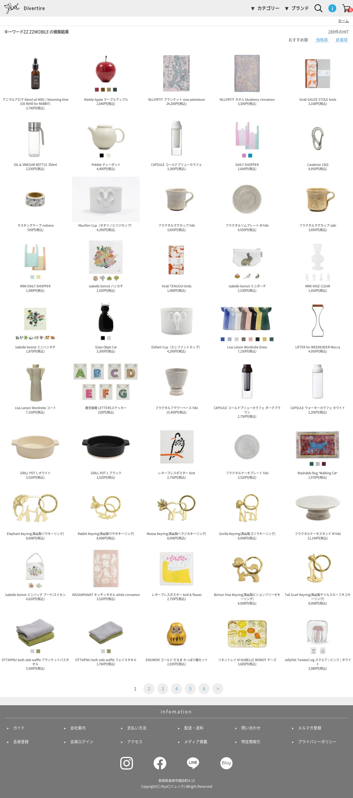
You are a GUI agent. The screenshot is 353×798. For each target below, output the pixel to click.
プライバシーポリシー (317, 742)
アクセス (135, 742)
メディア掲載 (195, 742)
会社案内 (78, 728)
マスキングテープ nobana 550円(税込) (35, 204)
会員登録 (21, 742)
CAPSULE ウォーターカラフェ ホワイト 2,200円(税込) (318, 386)
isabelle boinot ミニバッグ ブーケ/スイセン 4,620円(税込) (35, 573)
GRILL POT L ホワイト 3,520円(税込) (35, 451)
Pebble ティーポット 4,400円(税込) (106, 143)
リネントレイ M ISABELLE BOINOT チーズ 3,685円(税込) (247, 638)
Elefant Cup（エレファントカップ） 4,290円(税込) (176, 325)
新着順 (341, 40)
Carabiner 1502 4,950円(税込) (318, 143)
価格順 (322, 40)
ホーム (343, 21)
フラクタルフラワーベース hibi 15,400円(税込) (176, 386)
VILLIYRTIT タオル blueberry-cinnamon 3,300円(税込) (247, 78)
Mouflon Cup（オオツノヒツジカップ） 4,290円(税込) (106, 204)
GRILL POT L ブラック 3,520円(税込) (106, 451)
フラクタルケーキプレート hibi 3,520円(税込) (247, 451)
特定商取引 (251, 742)
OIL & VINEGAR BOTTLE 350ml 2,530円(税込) (35, 143)
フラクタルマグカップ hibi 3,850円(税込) (176, 204)
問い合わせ (251, 728)
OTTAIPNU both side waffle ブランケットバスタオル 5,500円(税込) (35, 640)
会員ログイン (81, 742)
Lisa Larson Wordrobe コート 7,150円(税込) (35, 386)
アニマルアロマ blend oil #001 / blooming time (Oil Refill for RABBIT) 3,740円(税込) (35, 80)
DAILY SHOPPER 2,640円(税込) (247, 143)
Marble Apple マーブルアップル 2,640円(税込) (106, 78)
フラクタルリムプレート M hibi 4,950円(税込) (247, 204)
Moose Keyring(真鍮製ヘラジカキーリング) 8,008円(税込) (176, 512)
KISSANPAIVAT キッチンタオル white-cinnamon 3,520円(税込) (106, 573)
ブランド (300, 8)
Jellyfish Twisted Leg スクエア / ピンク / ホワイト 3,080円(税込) (318, 640)
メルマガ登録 (309, 728)
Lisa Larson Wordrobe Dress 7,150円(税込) (247, 325)
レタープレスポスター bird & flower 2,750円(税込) (176, 573)
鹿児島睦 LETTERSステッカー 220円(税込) (106, 386)
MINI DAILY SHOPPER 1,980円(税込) (35, 264)
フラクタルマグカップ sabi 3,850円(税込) (318, 204)
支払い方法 (136, 728)
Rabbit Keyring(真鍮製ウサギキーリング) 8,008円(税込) (106, 512)
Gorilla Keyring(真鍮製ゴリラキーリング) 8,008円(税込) (247, 512)
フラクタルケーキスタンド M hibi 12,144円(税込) (318, 512)
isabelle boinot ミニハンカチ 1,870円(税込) (35, 325)
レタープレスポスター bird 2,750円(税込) (176, 451)
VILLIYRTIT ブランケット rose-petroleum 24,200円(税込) (176, 78)
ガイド (19, 728)
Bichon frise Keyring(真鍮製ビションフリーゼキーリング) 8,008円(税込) (247, 575)
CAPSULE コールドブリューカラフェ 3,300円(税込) (176, 143)
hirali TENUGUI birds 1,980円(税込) (176, 264)
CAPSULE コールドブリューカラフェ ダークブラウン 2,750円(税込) (247, 388)
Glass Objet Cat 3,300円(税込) (106, 325)
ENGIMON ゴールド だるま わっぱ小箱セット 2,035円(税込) (176, 638)
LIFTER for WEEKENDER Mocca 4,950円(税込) (318, 325)
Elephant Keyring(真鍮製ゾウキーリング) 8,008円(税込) (35, 512)
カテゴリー (268, 8)
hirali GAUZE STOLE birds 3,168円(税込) (318, 78)
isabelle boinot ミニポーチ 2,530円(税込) (247, 264)
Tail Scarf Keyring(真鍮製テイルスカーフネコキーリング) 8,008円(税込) (318, 575)
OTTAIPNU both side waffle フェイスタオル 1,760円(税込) (106, 638)
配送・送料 (194, 728)
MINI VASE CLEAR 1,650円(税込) (318, 264)
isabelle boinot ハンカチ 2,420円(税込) (106, 264)
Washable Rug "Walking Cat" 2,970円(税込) (318, 451)
